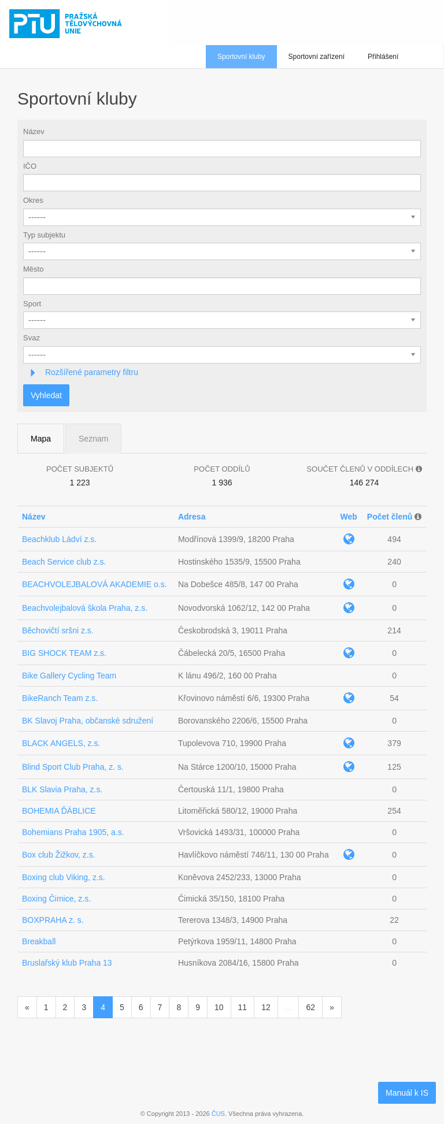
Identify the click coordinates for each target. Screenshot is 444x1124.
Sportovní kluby (241, 57)
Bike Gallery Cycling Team (69, 675)
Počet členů (390, 516)
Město (33, 269)
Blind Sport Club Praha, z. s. (73, 766)
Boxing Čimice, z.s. (56, 898)
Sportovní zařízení (316, 57)
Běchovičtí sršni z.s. (58, 630)
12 (266, 1007)
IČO (29, 166)
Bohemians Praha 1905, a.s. (73, 832)
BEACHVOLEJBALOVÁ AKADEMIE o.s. (94, 584)
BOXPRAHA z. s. (53, 920)
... (288, 1007)
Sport (32, 303)
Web (348, 516)
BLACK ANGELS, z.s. (61, 743)
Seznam (93, 438)
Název (34, 131)
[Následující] (332, 1007)
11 (242, 1007)
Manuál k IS (407, 1092)
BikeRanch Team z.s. (60, 698)
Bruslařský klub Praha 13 (67, 962)
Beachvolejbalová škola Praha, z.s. (84, 608)
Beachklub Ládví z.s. (59, 539)
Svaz (31, 337)
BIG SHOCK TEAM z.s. (64, 653)
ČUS (218, 1113)
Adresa (191, 516)
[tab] (222, 372)
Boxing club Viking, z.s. (63, 877)
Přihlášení (383, 57)
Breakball (39, 941)
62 (310, 1007)
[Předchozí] (27, 1007)
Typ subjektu (44, 235)
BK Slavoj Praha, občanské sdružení (87, 720)
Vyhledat (46, 395)
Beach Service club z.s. (64, 561)
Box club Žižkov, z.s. (58, 854)
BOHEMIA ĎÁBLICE (59, 810)
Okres (33, 200)
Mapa (41, 438)
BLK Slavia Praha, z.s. (62, 789)
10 (219, 1007)
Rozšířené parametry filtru (90, 372)
